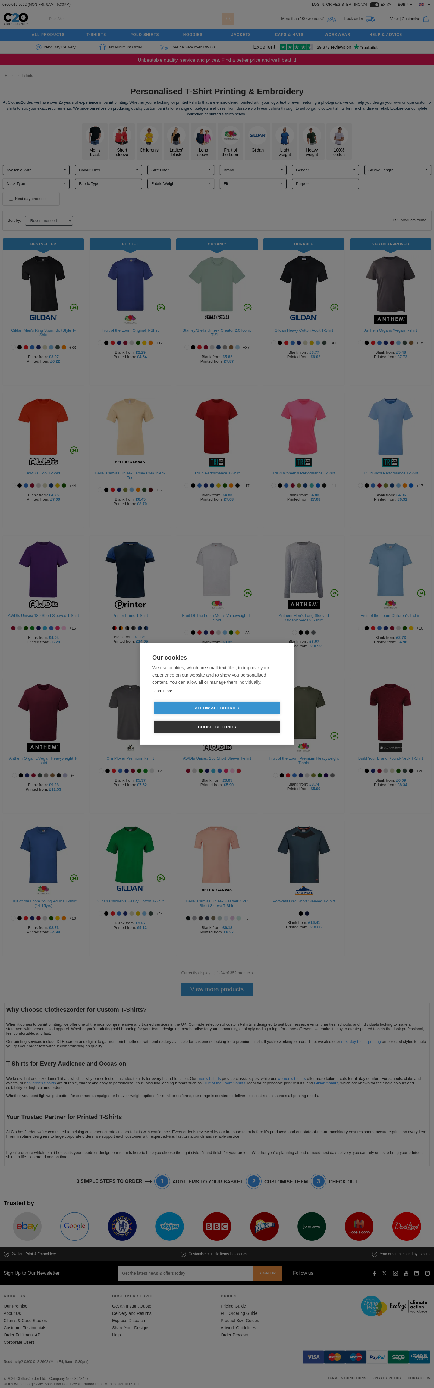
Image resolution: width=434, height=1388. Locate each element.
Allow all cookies (182, 717)
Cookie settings (251, 717)
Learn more (162, 700)
